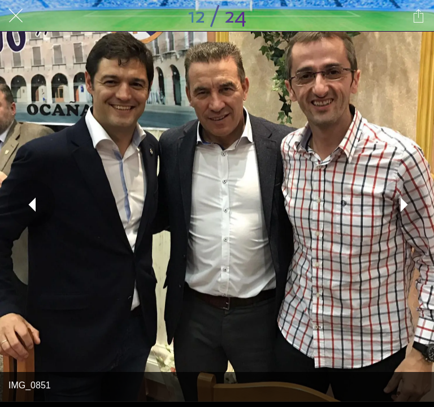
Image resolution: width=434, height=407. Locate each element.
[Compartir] (418, 15)
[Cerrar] (16, 16)
